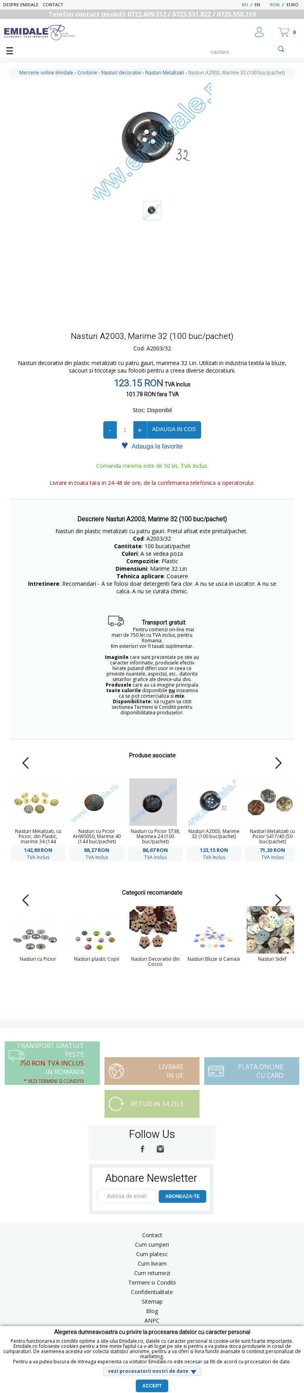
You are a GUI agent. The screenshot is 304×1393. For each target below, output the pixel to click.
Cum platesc (152, 1254)
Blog (152, 1311)
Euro (292, 5)
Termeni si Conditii (152, 1282)
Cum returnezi (152, 1273)
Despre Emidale (20, 5)
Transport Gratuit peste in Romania (50, 1062)
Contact (53, 5)
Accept (152, 1386)
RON (274, 5)
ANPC (152, 1320)
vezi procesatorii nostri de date (148, 1371)
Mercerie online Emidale (46, 72)
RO (245, 5)
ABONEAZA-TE (182, 1196)
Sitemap (152, 1301)
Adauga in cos (174, 429)
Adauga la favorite (151, 445)
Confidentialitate (152, 1292)
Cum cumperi (152, 1244)
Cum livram (152, 1263)
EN (261, 5)
